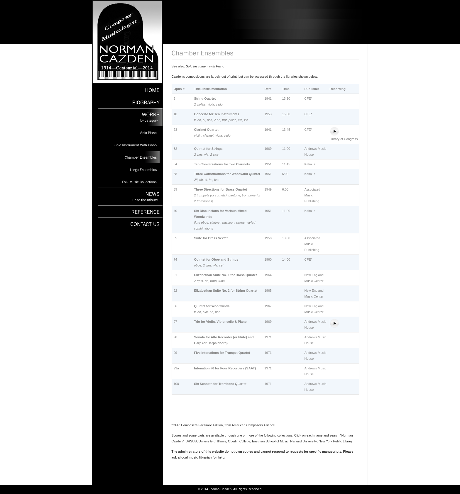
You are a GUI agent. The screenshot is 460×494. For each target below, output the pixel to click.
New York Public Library (335, 441)
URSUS (191, 441)
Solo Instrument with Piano (205, 66)
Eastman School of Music (270, 441)
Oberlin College (239, 441)
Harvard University (303, 441)
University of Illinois (212, 441)
